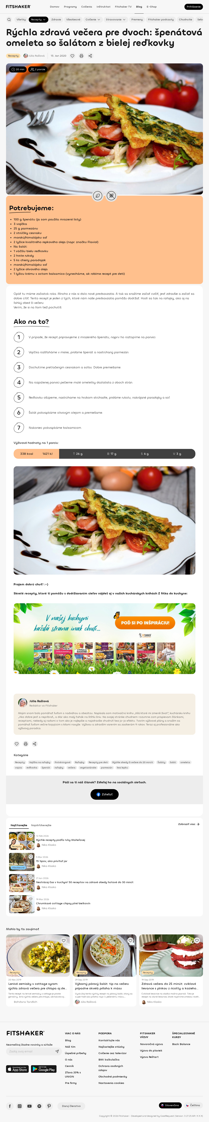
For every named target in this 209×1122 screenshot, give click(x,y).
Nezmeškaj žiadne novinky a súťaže (29, 1045)
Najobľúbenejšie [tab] (41, 825)
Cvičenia (86, 6)
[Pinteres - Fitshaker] (49, 1106)
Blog (139, 6)
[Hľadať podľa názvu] (9, 20)
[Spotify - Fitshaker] (39, 1106)
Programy (70, 6)
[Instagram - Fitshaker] (19, 1106)
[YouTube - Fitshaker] (29, 1106)
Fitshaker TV (123, 6)
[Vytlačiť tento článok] (81, 56)
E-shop (152, 6)
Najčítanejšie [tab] (19, 825)
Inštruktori (103, 6)
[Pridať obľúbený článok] (72, 56)
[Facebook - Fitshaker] (10, 1106)
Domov (54, 6)
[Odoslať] (57, 1051)
